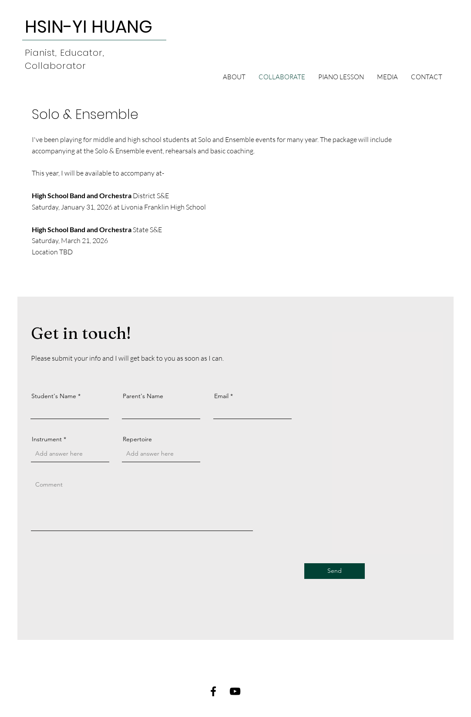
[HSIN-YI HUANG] (88, 26)
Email (221, 396)
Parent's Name (143, 396)
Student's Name (53, 396)
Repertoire (137, 439)
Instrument (47, 439)
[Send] (334, 571)
